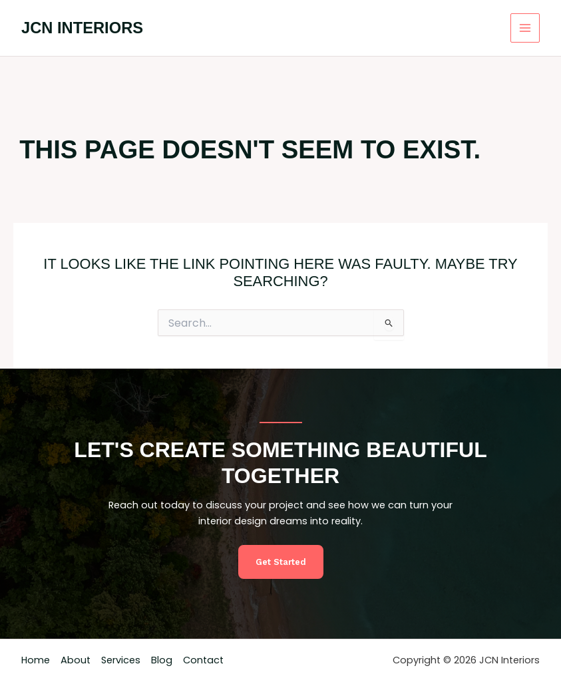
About (76, 660)
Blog (161, 660)
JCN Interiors (82, 28)
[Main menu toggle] (525, 28)
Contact (203, 660)
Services (120, 660)
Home (35, 660)
